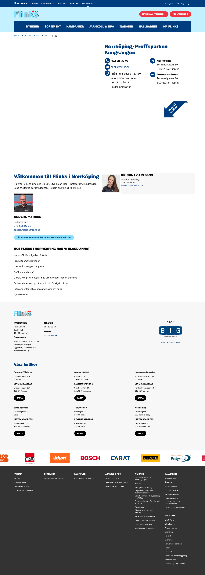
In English (169, 3)
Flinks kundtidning (21, 486)
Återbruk (168, 482)
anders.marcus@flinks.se (27, 229)
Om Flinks (170, 26)
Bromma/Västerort (23, 372)
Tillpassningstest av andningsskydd (143, 478)
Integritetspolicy (171, 498)
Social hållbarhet (172, 490)
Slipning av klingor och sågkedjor (144, 511)
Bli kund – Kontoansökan (42, 3)
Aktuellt (17, 478)
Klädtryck (138, 483)
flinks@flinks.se (120, 66)
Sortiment (53, 26)
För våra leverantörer (173, 544)
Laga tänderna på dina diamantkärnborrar (144, 491)
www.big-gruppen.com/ (170, 342)
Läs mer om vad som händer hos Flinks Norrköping (44, 237)
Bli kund (168, 552)
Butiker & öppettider (153, 14)
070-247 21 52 (128, 182)
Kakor (167, 548)
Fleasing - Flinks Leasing (145, 520)
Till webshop (180, 14)
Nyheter (32, 26)
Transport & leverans (143, 524)
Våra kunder (170, 524)
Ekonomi (168, 540)
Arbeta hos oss (171, 528)
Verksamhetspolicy (172, 494)
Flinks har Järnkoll (112, 478)
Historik (168, 536)
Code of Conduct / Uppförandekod (172, 502)
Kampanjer (75, 26)
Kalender (74, 3)
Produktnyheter (20, 482)
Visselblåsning (171, 486)
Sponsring (169, 532)
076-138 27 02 (22, 225)
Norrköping (140, 407)
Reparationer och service (145, 516)
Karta (20, 398)
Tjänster (126, 26)
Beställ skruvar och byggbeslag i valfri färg (147, 497)
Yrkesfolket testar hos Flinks (116, 482)
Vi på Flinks (169, 520)
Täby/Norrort (80, 407)
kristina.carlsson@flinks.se (132, 185)
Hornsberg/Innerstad (145, 372)
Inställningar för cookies (24, 490)
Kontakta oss (88, 3)
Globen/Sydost (81, 372)
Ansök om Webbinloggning (176, 556)
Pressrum (62, 3)
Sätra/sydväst (21, 407)
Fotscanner (139, 507)
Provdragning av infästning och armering (147, 502)
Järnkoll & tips (101, 26)
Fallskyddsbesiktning (143, 487)
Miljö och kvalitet (171, 478)
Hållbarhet (148, 26)
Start (16, 35)
